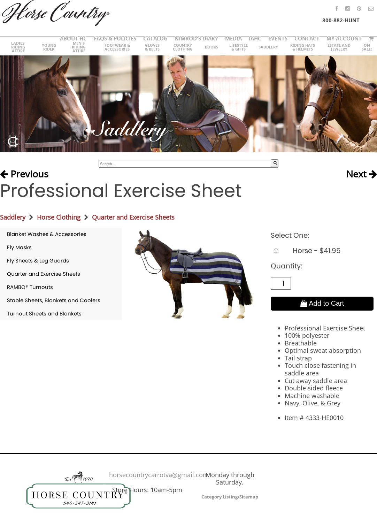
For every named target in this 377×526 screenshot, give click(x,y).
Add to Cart (322, 303)
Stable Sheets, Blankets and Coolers (53, 300)
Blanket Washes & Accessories (46, 234)
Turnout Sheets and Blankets (44, 313)
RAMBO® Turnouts (30, 287)
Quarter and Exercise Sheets (133, 217)
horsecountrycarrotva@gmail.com (159, 475)
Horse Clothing (58, 217)
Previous (24, 174)
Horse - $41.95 (306, 251)
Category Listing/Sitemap (229, 497)
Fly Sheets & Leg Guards (38, 260)
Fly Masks (19, 247)
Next (361, 174)
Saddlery (12, 217)
